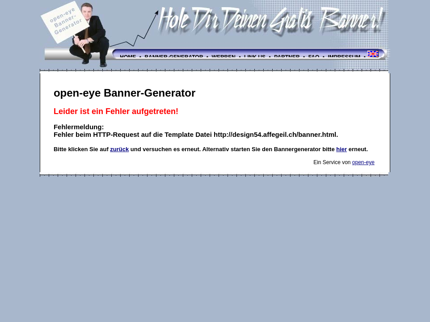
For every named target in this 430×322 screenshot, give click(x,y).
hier (341, 149)
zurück (119, 149)
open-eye (363, 162)
